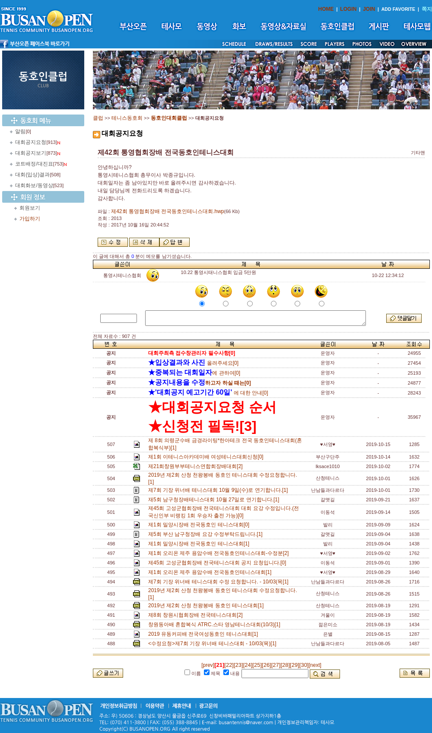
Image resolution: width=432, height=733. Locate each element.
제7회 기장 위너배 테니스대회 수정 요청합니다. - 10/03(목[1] (219, 582)
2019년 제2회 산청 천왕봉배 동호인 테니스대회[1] (207, 605)
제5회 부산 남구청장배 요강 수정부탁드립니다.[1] (206, 534)
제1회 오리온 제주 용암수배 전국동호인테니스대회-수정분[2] (220, 553)
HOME (326, 9)
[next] (314, 665)
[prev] (207, 665)
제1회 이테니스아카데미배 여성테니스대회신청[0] (207, 457)
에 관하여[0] (194, 373)
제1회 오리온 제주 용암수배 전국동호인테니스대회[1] (211, 572)
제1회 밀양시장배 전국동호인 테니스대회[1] (200, 544)
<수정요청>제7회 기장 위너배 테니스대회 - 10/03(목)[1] (213, 644)
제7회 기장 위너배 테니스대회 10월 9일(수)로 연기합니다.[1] (219, 490)
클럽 (98, 118)
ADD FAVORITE (398, 9)
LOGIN (348, 9)
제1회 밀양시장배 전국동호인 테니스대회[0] (200, 525)
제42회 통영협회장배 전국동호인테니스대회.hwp (167, 211)
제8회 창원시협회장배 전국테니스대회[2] (196, 615)
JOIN (369, 9)
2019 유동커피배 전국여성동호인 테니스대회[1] (204, 634)
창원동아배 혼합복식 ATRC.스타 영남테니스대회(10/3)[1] (215, 624)
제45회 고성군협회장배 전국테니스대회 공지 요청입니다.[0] (218, 563)
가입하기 (29, 219)
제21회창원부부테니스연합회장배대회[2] (196, 466)
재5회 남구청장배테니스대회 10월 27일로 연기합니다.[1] (215, 500)
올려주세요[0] (193, 363)
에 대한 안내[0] (208, 393)
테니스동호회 (127, 118)
